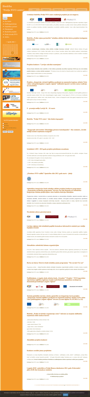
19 (55, 385)
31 (71, 385)
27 (65, 385)
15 (50, 385)
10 (43, 385)
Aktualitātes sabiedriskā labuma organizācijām (43, 245)
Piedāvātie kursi (46, 9)
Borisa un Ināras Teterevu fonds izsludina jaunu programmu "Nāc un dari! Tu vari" (55, 263)
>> (79, 385)
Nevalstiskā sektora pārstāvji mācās (39, 212)
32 (72, 385)
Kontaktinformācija (82, 9)
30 (69, 385)
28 (67, 385)
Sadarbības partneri (11, 26)
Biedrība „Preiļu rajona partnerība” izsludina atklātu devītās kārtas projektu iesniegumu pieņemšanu (57, 39)
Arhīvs (7, 37)
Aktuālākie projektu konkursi (37, 340)
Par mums (8, 21)
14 (48, 385)
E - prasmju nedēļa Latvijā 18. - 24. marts (41, 108)
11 (44, 385)
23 (60, 385)
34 (75, 385)
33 (73, 385)
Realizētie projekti (10, 32)
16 (51, 385)
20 (56, 385)
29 (68, 385)
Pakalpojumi (9, 29)
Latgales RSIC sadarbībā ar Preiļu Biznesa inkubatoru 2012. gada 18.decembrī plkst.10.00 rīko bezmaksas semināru (53, 369)
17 (52, 385)
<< (35, 385)
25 (63, 385)
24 (61, 385)
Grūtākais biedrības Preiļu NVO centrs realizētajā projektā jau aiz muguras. (53, 15)
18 (53, 385)
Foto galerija (70, 9)
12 (46, 385)
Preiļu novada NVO (11, 34)
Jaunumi (34, 9)
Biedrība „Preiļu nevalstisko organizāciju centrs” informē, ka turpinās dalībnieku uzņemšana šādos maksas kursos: (54, 314)
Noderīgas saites (57, 9)
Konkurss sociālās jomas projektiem (39, 350)
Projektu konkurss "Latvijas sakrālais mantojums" (44, 64)
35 (76, 385)
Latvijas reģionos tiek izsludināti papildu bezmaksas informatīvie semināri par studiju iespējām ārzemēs (56, 227)
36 (77, 385)
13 (47, 385)
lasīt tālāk (85, 31)
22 (59, 385)
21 (57, 385)
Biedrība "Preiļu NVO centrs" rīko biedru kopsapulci (45, 119)
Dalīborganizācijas (11, 24)
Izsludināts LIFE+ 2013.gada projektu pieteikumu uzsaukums (48, 149)
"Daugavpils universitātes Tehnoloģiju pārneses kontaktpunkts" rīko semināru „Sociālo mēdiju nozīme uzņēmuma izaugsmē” (56, 130)
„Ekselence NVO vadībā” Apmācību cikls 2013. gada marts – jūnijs (49, 173)
